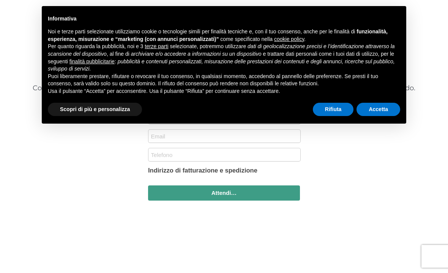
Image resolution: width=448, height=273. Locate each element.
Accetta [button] (378, 109)
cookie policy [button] (289, 39)
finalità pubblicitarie (92, 61)
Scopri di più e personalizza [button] (95, 109)
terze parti (156, 46)
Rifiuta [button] (333, 109)
